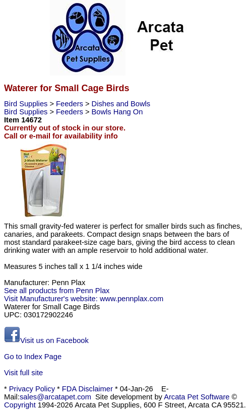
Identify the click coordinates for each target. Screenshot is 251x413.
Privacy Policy (32, 389)
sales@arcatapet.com (55, 397)
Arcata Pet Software (196, 397)
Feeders (70, 104)
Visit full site (23, 373)
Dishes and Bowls (121, 104)
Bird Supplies (26, 104)
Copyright (20, 405)
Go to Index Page (32, 357)
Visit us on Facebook (46, 340)
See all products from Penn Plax (56, 291)
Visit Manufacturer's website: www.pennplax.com (83, 299)
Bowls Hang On (117, 112)
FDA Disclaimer (87, 389)
